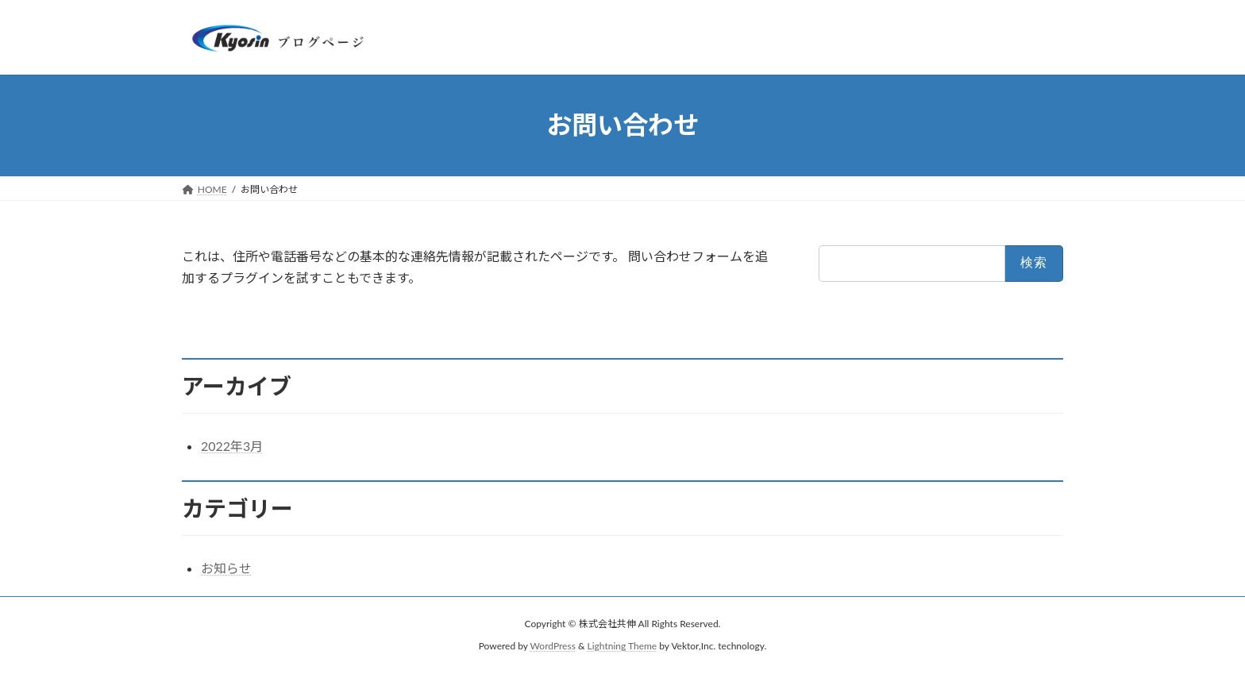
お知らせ (226, 568)
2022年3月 (232, 445)
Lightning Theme (622, 647)
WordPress (553, 647)
